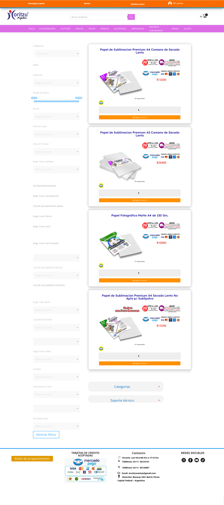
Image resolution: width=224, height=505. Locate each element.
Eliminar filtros (46, 428)
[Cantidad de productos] (140, 110)
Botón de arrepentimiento (32, 452)
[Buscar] (131, 17)
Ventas (87, 3)
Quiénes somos (138, 4)
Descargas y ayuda (36, 3)
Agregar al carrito (140, 117)
